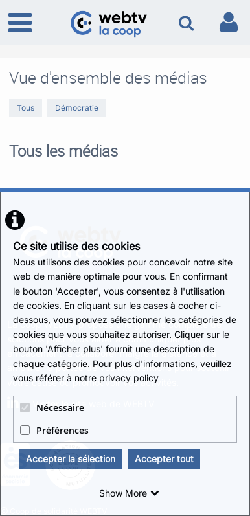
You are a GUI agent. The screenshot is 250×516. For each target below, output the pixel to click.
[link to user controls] (229, 22)
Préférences (54, 430)
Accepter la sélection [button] (70, 458)
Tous (25, 108)
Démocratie (76, 108)
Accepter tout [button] (164, 458)
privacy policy (129, 377)
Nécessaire (52, 407)
